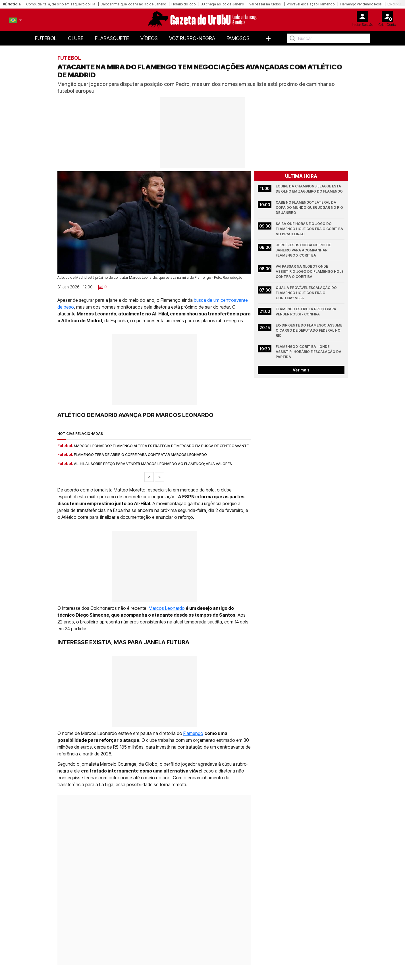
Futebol (46, 38)
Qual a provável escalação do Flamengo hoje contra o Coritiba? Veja (307, 293)
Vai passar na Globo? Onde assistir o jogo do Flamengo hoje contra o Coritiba (310, 271)
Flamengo (193, 733)
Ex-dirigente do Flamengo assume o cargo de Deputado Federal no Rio (309, 330)
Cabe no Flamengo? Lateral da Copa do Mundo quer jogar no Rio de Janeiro (310, 207)
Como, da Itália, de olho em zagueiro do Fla (60, 4)
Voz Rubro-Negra (192, 38)
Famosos (238, 38)
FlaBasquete (112, 38)
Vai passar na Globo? (265, 4)
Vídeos (149, 38)
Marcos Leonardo (167, 608)
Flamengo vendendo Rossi (361, 4)
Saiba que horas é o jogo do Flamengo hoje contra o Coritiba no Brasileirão (310, 229)
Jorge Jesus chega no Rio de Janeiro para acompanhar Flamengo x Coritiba (304, 250)
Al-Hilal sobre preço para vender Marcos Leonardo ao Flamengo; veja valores (153, 463)
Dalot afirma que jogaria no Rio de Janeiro (133, 4)
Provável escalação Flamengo (311, 4)
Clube (76, 38)
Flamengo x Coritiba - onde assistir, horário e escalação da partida (309, 351)
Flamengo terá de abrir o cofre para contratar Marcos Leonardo (140, 454)
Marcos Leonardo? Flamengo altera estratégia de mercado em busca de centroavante (161, 445)
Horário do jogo (183, 4)
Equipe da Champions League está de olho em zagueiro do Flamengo (309, 188)
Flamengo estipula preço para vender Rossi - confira (306, 311)
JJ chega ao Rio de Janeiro (222, 4)
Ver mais (301, 369)
